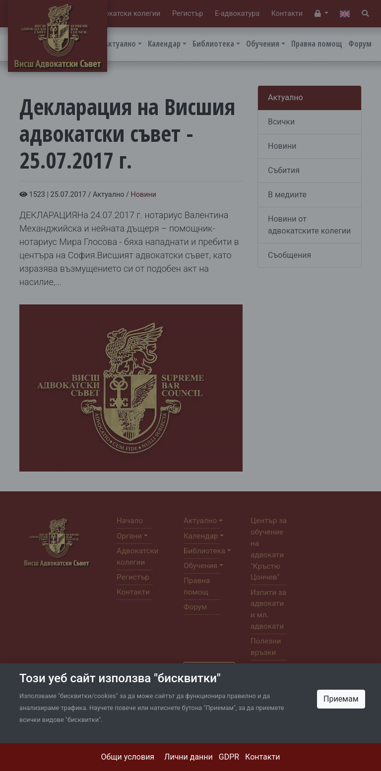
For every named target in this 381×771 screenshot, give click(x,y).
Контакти (262, 757)
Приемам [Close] (341, 699)
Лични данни (188, 757)
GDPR (229, 757)
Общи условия (128, 757)
